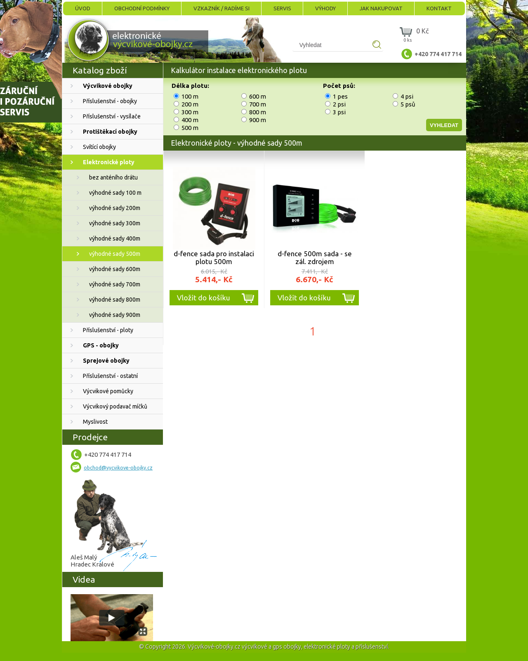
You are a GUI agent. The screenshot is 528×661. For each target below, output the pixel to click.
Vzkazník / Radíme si (221, 8)
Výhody (325, 8)
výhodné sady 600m (114, 269)
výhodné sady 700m (114, 284)
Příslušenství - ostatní (110, 376)
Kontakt (439, 8)
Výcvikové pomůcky (108, 391)
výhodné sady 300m (114, 223)
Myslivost (95, 421)
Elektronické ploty (108, 162)
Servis (282, 8)
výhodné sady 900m (114, 315)
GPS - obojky (101, 345)
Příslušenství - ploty (108, 330)
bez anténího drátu (113, 177)
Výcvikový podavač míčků (115, 406)
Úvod (82, 8)
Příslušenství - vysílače (112, 116)
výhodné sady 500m (114, 253)
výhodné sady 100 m (115, 192)
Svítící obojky (99, 147)
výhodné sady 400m (114, 238)
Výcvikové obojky (107, 86)
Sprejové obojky (106, 360)
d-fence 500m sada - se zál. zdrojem (315, 257)
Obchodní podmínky (142, 8)
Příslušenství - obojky (110, 101)
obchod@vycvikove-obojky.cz (118, 467)
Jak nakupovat (381, 8)
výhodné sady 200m (114, 208)
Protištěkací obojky (110, 131)
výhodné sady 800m (114, 299)
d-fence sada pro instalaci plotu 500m (214, 257)
